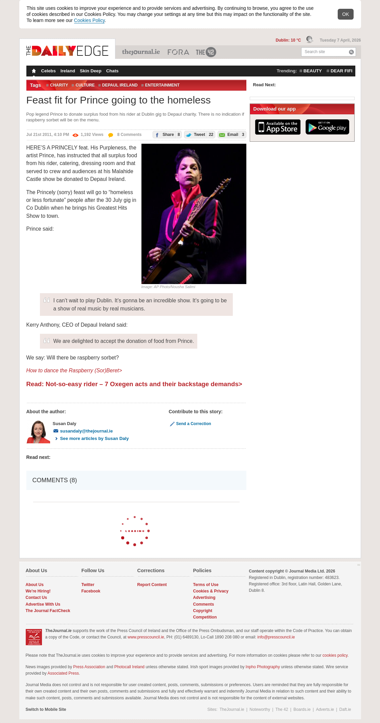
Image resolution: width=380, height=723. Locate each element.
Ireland (68, 70)
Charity (59, 85)
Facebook (91, 591)
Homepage (33, 71)
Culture (84, 85)
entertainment (162, 85)
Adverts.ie (325, 709)
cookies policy (335, 655)
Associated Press (63, 673)
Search (351, 52)
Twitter (88, 584)
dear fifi (341, 70)
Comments (203, 604)
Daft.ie (345, 709)
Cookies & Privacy (211, 591)
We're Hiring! (38, 591)
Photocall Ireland (129, 666)
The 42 (206, 52)
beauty (313, 70)
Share (166, 134)
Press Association (89, 666)
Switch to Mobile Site (46, 709)
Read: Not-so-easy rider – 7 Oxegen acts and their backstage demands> (134, 384)
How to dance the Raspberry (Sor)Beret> (74, 370)
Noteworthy (260, 709)
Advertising (204, 597)
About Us (35, 584)
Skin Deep (91, 70)
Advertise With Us (43, 604)
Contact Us (36, 597)
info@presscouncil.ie (276, 637)
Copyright (203, 610)
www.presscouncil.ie (146, 637)
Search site (315, 51)
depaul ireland (120, 85)
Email (231, 134)
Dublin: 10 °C (289, 40)
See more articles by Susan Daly (91, 438)
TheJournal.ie (141, 52)
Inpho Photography (263, 666)
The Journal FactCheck (48, 610)
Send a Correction (190, 423)
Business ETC (178, 52)
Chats (112, 70)
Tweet (199, 134)
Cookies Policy (89, 20)
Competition (205, 617)
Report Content (152, 584)
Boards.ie (302, 709)
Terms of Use (206, 584)
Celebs (48, 70)
